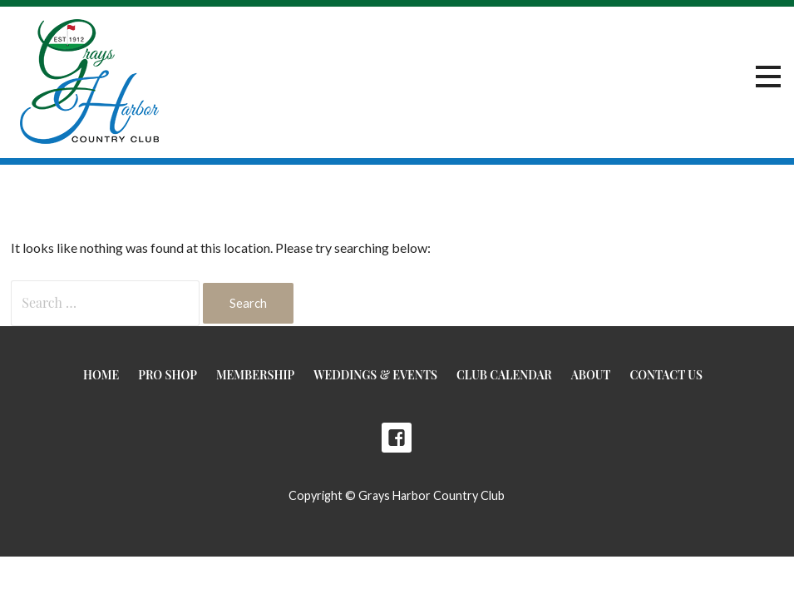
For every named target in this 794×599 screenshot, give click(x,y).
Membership (255, 375)
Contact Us (665, 375)
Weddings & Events (375, 375)
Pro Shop (167, 375)
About (591, 375)
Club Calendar (504, 375)
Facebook (397, 438)
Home (101, 375)
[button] (768, 76)
